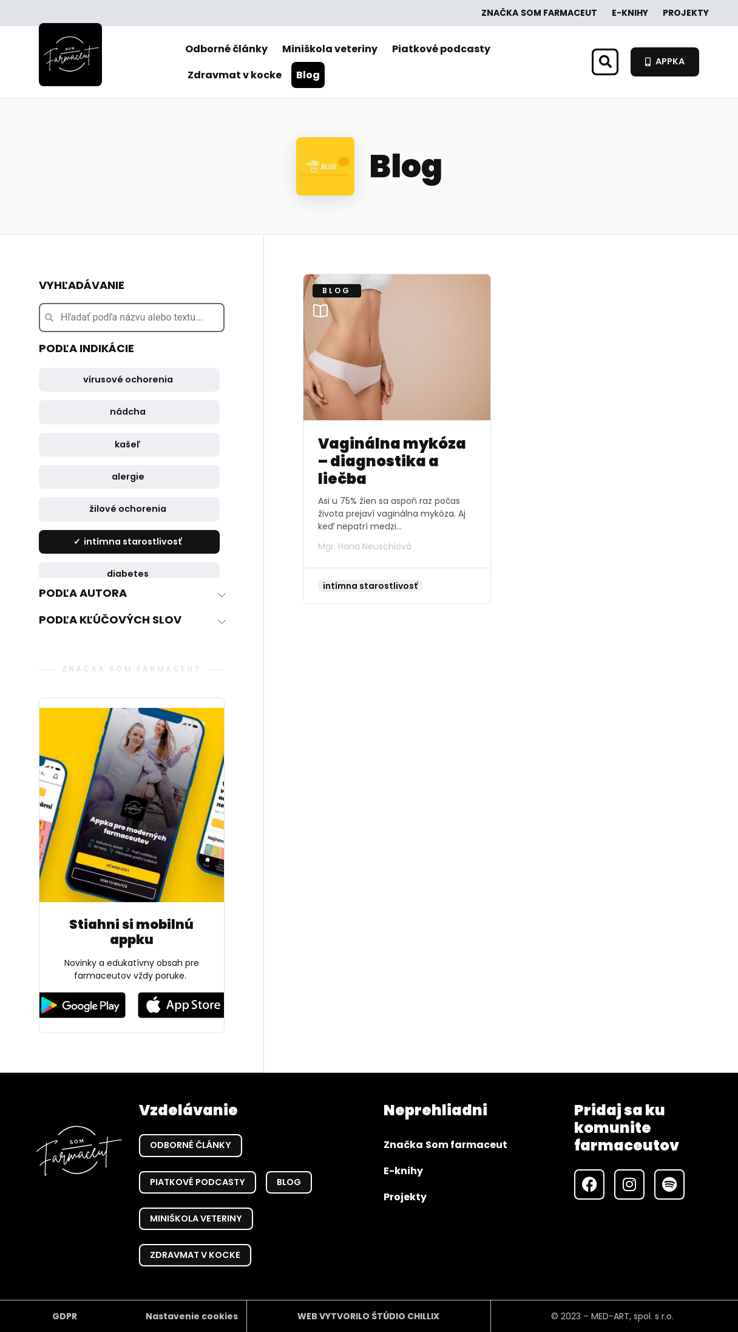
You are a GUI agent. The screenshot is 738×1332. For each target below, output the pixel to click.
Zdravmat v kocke (235, 75)
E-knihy (630, 13)
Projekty (686, 13)
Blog (308, 75)
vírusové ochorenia (128, 379)
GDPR (64, 1316)
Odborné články (226, 49)
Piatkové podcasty (441, 49)
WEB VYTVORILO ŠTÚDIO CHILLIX (368, 1316)
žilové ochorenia (127, 509)
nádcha (128, 412)
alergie (128, 477)
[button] (605, 62)
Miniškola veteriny (329, 49)
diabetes (128, 574)
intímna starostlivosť (133, 541)
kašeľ (128, 444)
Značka (539, 13)
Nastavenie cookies (192, 1316)
